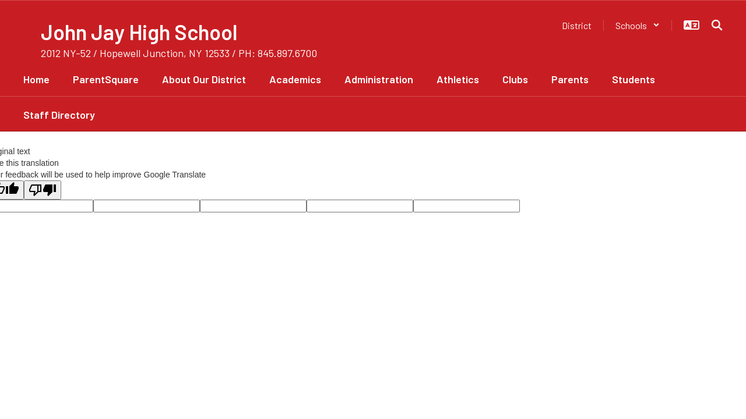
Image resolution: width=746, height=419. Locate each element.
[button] (637, 25)
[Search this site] (717, 25)
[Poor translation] (42, 190)
